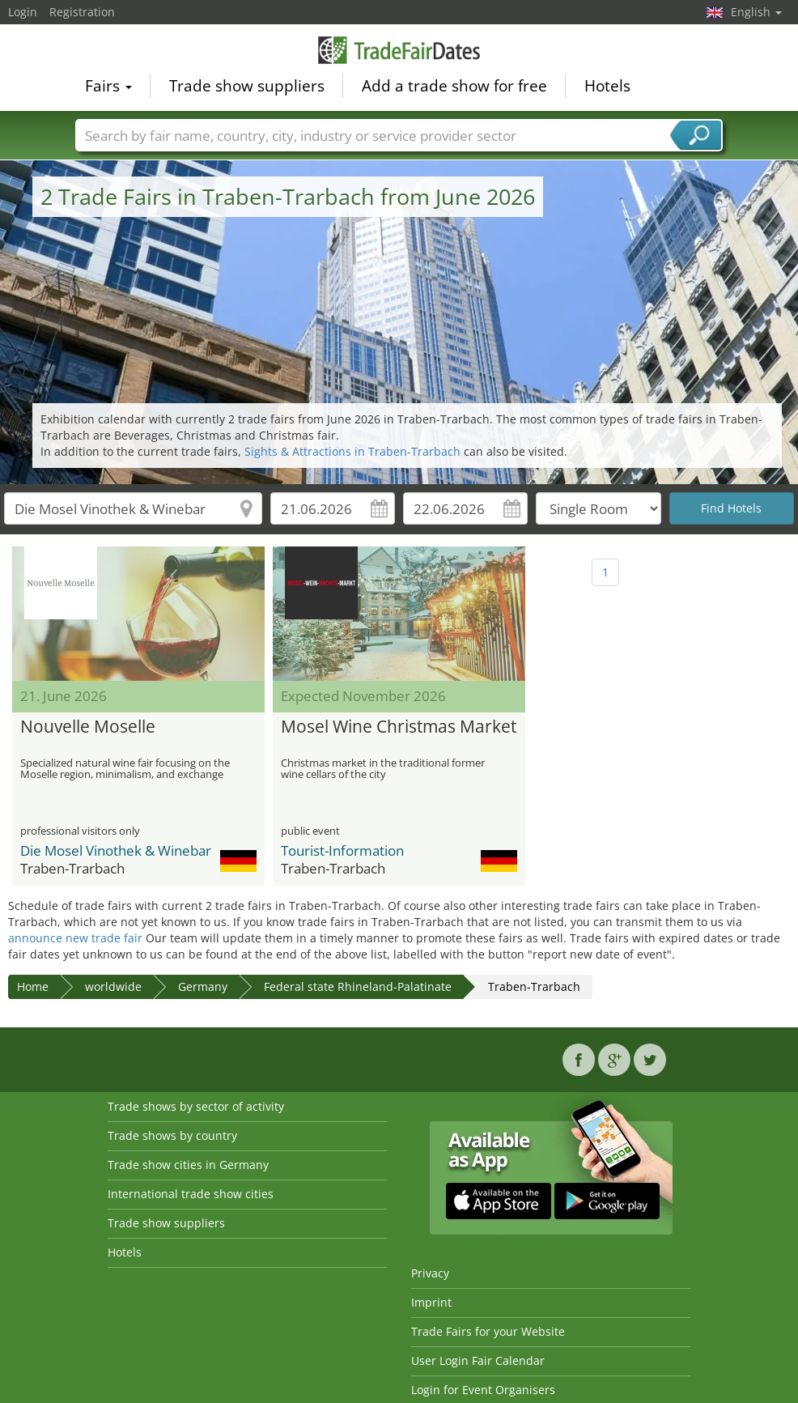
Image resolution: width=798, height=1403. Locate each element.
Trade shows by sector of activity (196, 1106)
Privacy (430, 1273)
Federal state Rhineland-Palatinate (358, 986)
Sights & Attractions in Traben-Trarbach (352, 451)
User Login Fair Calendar (478, 1360)
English (756, 11)
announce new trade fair (75, 938)
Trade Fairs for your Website (488, 1331)
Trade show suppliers (247, 85)
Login (22, 11)
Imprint (431, 1302)
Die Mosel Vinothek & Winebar (115, 850)
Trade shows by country (172, 1135)
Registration (82, 11)
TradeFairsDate (399, 50)
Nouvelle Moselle (87, 727)
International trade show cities (191, 1193)
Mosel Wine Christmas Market (398, 727)
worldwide (113, 986)
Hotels (607, 85)
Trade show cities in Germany (188, 1164)
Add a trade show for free (454, 85)
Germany (202, 986)
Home (33, 986)
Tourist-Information (342, 850)
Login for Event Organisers (483, 1389)
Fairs (108, 85)
